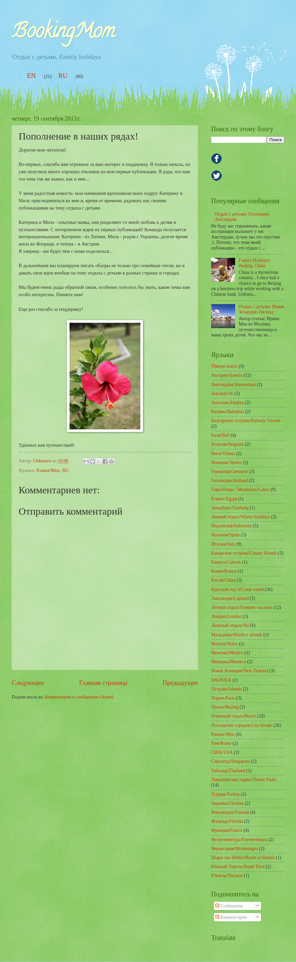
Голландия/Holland (229, 480)
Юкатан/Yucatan (226, 875)
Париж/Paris (223, 698)
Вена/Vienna (223, 453)
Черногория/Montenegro (234, 848)
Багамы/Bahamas (227, 411)
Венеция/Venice (226, 462)
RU (63, 75)
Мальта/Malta (224, 643)
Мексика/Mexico (227, 652)
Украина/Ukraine (227, 803)
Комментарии (231, 917)
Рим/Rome (221, 743)
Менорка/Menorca (228, 661)
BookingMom (63, 33)
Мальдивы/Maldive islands (236, 634)
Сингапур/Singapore (230, 761)
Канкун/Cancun (226, 562)
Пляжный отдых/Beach (233, 716)
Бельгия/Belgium (227, 444)
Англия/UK (222, 393)
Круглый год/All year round (237, 589)
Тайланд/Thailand (228, 770)
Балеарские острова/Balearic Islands (245, 420)
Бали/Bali (220, 435)
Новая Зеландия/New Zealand (239, 670)
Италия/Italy (223, 544)
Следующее (28, 682)
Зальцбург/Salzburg (229, 507)
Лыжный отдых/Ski (230, 625)
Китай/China (223, 580)
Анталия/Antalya (227, 402)
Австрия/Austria (226, 375)
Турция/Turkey (225, 794)
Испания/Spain (225, 534)
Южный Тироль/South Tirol (237, 866)
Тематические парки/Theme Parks (243, 779)
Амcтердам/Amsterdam (233, 384)
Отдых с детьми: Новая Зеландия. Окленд (261, 309)
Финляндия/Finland (230, 812)
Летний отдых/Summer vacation (241, 607)
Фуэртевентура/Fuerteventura (239, 839)
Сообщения (229, 905)
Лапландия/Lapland (230, 598)
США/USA (222, 752)
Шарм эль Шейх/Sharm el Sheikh (243, 857)
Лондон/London (226, 616)
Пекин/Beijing (224, 707)
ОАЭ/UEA (221, 680)
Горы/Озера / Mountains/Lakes (240, 489)
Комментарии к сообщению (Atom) (79, 697)
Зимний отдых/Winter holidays (240, 516)
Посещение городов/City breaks (241, 725)
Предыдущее (180, 682)
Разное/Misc (48, 470)
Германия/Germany (229, 471)
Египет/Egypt (224, 498)
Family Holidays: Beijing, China (255, 263)
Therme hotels (224, 366)
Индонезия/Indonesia (231, 525)
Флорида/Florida (227, 821)
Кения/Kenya (223, 571)
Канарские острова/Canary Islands (244, 553)
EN (31, 75)
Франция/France (226, 830)
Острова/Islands (226, 689)
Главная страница (103, 682)
